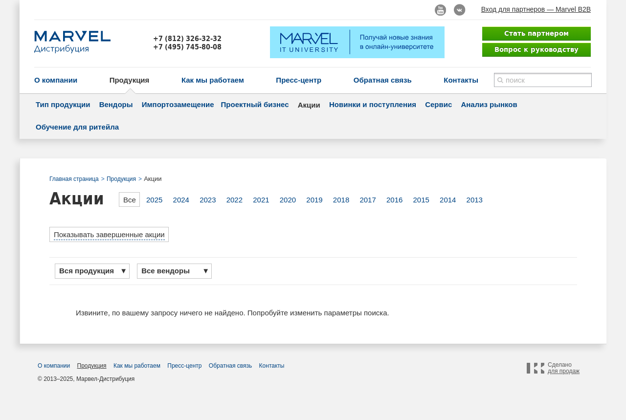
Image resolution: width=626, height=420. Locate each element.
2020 (288, 200)
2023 (208, 200)
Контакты (461, 80)
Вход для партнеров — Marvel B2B (536, 9)
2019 (314, 200)
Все (129, 200)
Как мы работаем (212, 80)
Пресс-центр (298, 80)
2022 (234, 200)
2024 (181, 200)
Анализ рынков (489, 104)
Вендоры (116, 104)
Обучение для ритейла (77, 127)
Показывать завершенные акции (109, 234)
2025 (154, 200)
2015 (421, 200)
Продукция (130, 80)
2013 (475, 200)
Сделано (564, 368)
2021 (261, 200)
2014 (448, 200)
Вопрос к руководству (536, 49)
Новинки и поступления (372, 104)
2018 (341, 200)
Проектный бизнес (255, 104)
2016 (394, 200)
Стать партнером (536, 33)
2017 (367, 200)
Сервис (438, 104)
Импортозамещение (178, 104)
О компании (55, 80)
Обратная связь (383, 80)
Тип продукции (63, 104)
